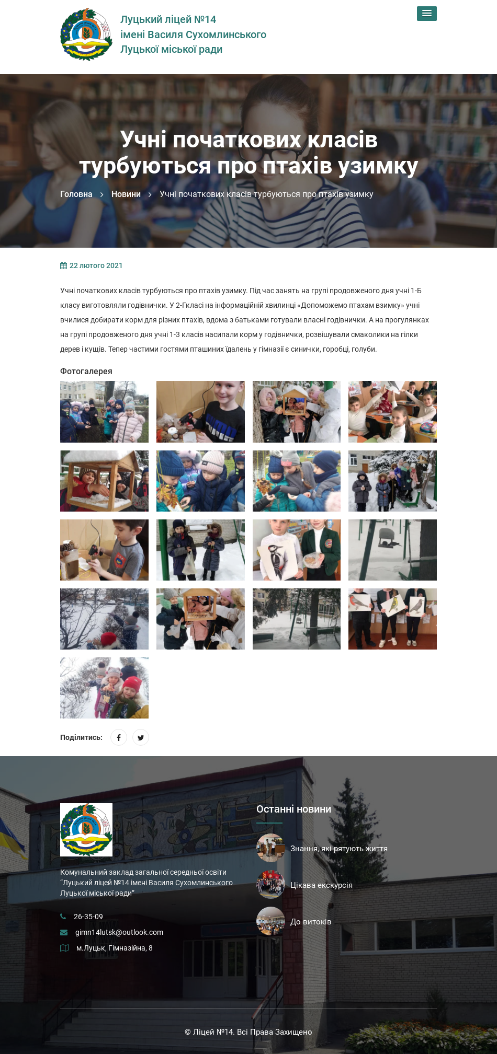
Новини (126, 194)
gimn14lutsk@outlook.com (119, 932)
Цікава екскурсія (321, 885)
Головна (76, 194)
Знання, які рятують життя (339, 848)
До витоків (311, 921)
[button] (427, 13)
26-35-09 (88, 916)
